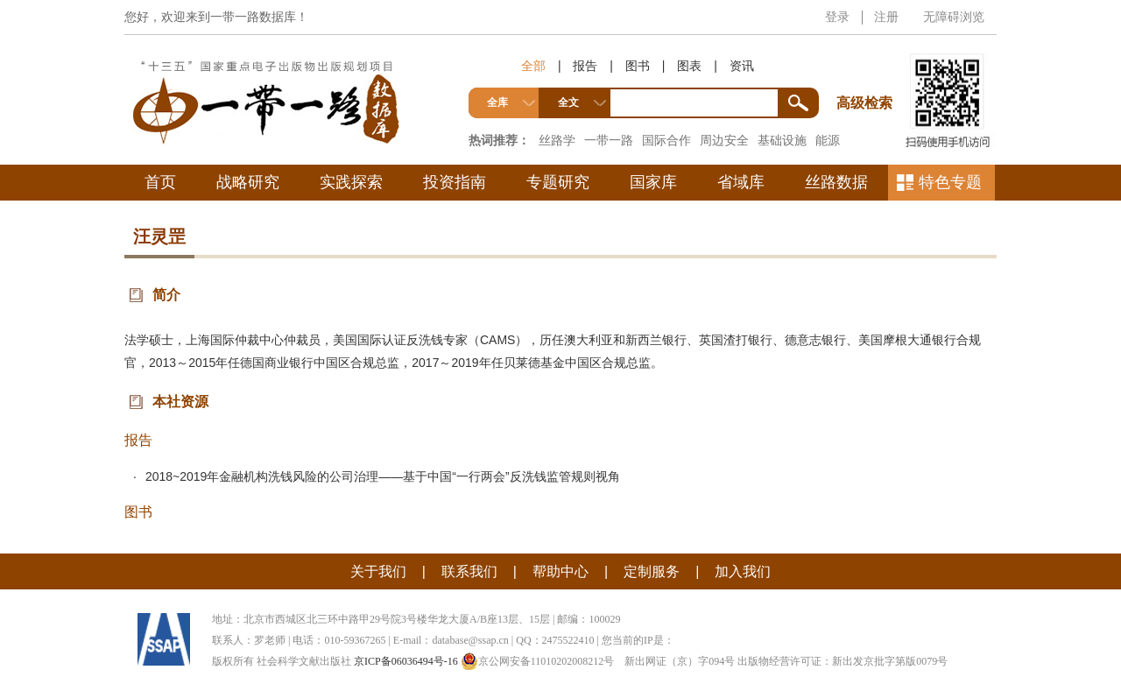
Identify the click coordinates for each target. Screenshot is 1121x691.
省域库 (741, 182)
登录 (837, 17)
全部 (533, 66)
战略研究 (247, 182)
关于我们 (378, 571)
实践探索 (351, 182)
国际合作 (666, 140)
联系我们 (469, 571)
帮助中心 (560, 571)
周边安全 (724, 140)
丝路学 (557, 140)
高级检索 (867, 70)
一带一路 (608, 140)
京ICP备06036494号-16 (406, 661)
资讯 (742, 66)
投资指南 (454, 182)
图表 (689, 66)
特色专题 (950, 182)
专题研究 (557, 182)
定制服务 (652, 571)
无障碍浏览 (953, 17)
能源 (827, 140)
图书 (637, 66)
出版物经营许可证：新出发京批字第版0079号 (842, 661)
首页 (160, 182)
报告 (585, 66)
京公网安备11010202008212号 (538, 661)
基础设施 (782, 140)
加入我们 (743, 571)
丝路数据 (836, 182)
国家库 (653, 182)
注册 (886, 17)
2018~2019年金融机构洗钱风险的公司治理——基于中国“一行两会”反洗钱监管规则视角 (382, 476)
